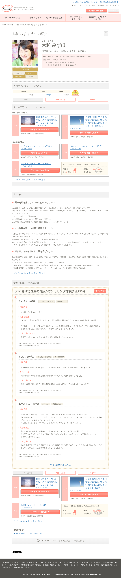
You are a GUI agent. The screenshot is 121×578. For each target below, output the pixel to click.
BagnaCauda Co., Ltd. (46, 574)
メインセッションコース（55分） (39, 147)
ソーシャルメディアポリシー (50, 563)
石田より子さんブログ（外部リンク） (28, 533)
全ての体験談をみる (60, 464)
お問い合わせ (108, 563)
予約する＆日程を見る (39, 130)
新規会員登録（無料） (96, 11)
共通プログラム (18, 142)
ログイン (113, 11)
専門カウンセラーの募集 (90, 565)
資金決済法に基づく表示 (52, 565)
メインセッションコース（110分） (89, 147)
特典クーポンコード (70, 565)
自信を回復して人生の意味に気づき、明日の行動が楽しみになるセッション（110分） (89, 123)
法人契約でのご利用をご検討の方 (85, 2)
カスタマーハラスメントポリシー (75, 563)
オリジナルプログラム (20, 113)
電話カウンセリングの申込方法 (108, 6)
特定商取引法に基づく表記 (31, 565)
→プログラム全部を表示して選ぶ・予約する (28, 180)
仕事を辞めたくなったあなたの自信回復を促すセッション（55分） (39, 483)
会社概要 (6, 563)
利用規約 (15, 563)
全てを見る (100, 291)
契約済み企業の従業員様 (108, 2)
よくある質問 (90, 6)
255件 (48, 95)
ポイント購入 (77, 6)
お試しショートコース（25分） (40, 164)
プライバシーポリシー (29, 563)
